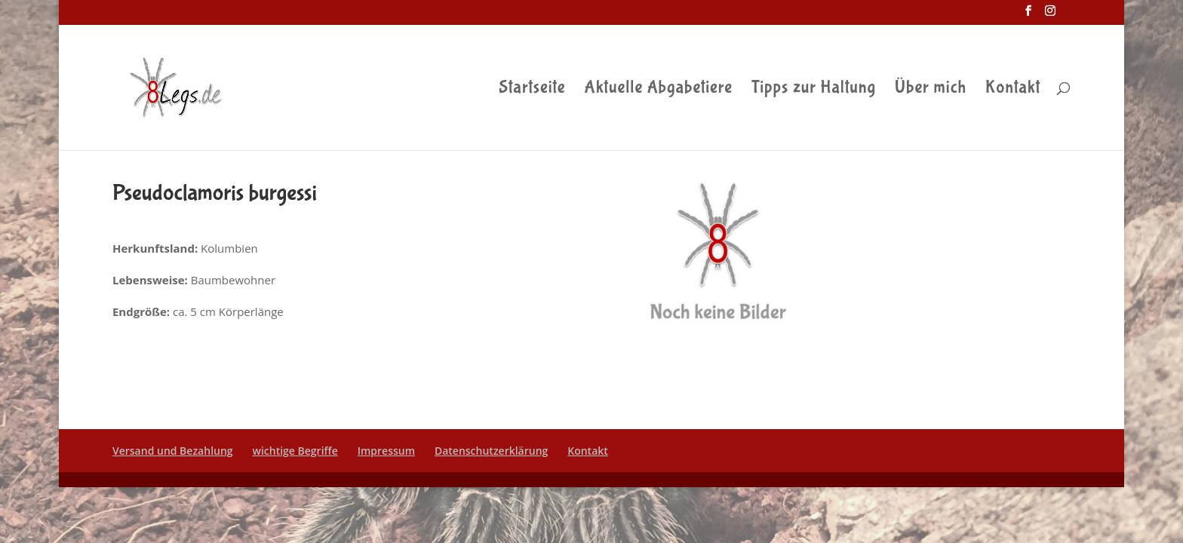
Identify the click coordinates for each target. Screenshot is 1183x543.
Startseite (532, 89)
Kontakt (1012, 89)
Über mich (930, 89)
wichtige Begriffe (295, 450)
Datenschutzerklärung (491, 450)
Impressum (386, 450)
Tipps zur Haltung (813, 89)
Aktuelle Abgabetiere (659, 89)
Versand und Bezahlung (172, 450)
